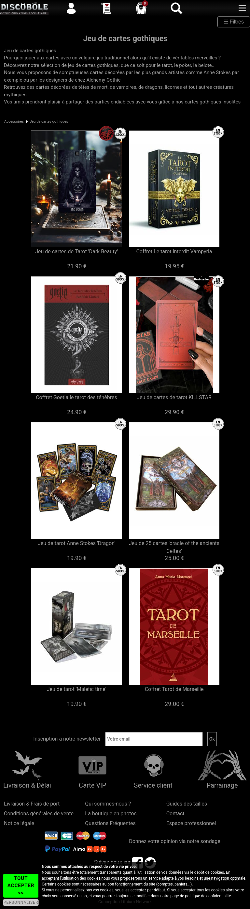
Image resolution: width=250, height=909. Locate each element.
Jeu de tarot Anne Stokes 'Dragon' (76, 543)
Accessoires (14, 121)
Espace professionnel (191, 823)
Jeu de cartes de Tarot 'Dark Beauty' (76, 251)
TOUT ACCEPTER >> (21, 885)
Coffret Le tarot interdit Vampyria (174, 251)
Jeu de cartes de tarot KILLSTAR (174, 397)
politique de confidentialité (208, 896)
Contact (175, 813)
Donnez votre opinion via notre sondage (174, 841)
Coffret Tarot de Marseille (174, 689)
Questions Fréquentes (110, 823)
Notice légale (19, 823)
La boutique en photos (110, 813)
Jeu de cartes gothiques (49, 121)
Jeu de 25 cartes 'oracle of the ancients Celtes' (174, 547)
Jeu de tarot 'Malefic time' (76, 689)
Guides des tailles (186, 804)
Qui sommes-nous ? (108, 804)
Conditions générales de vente (39, 813)
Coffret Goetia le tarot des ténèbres (76, 397)
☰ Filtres (234, 21)
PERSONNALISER (21, 902)
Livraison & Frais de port (32, 804)
